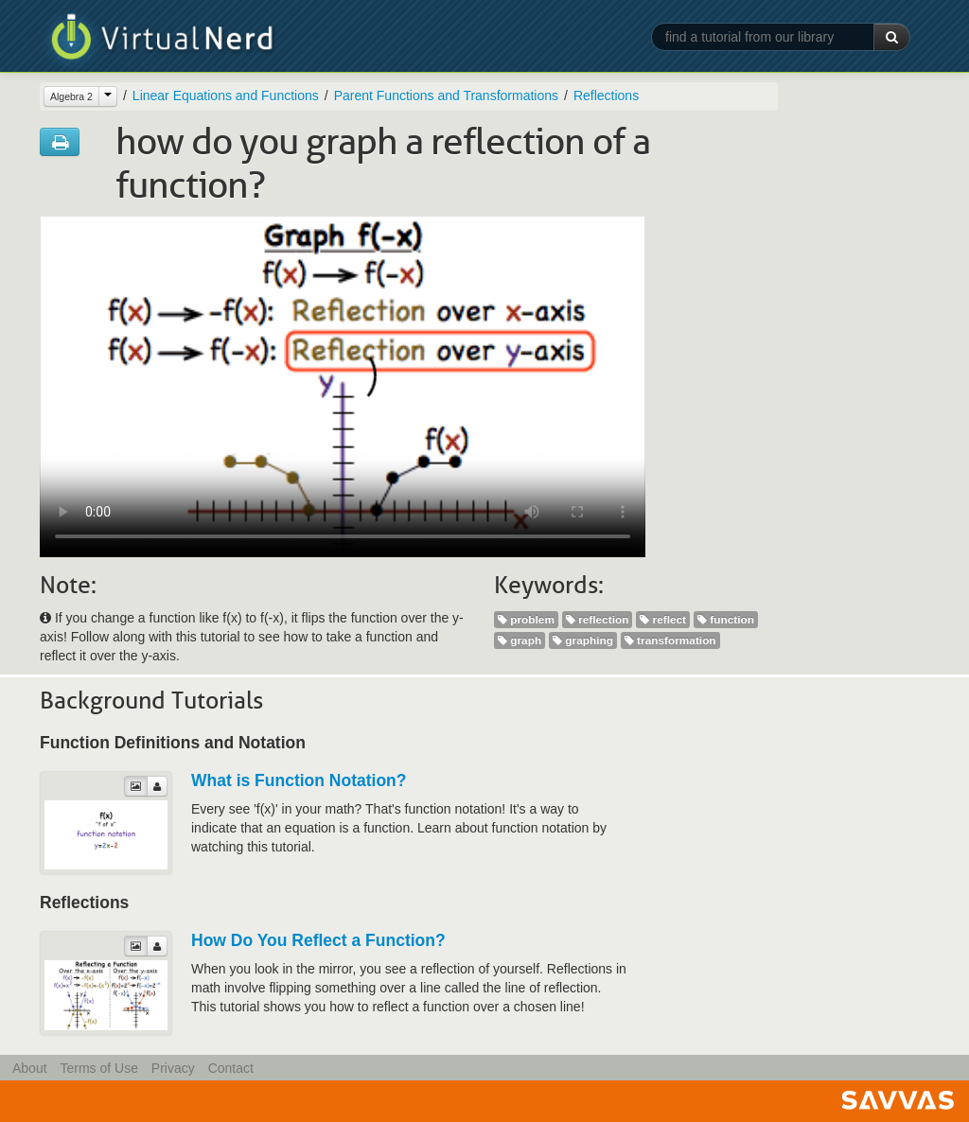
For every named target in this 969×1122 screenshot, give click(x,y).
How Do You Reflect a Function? (318, 940)
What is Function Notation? (298, 780)
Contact (231, 1068)
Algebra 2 (71, 96)
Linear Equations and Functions (225, 95)
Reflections (606, 95)
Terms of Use (98, 1068)
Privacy (173, 1068)
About (29, 1068)
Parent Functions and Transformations (446, 95)
